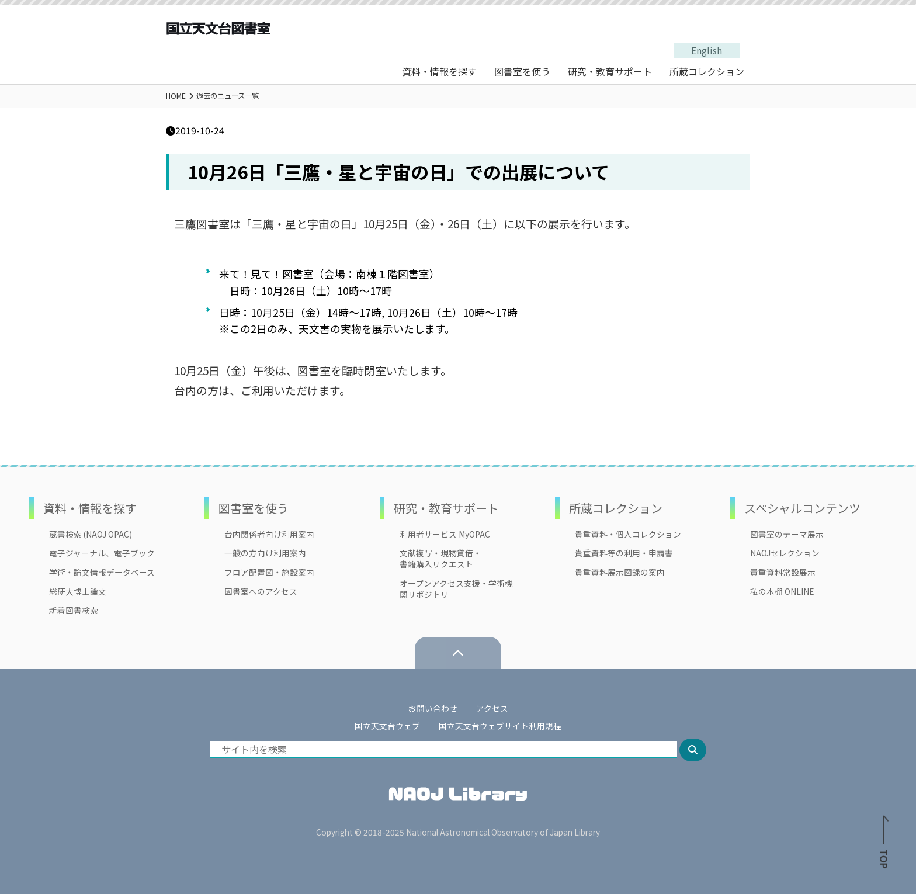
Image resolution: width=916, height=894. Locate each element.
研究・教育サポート (610, 71)
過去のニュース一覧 (227, 96)
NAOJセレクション (785, 553)
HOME (176, 96)
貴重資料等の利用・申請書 (624, 553)
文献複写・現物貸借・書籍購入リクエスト (440, 559)
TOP (884, 845)
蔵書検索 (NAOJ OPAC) (90, 534)
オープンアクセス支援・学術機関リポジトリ (456, 589)
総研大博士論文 (77, 591)
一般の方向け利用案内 (265, 553)
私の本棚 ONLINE (782, 591)
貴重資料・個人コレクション (628, 534)
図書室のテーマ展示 (787, 534)
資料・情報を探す (439, 71)
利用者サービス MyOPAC (445, 534)
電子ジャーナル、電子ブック (102, 553)
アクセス (492, 708)
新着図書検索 (73, 610)
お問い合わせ (432, 708)
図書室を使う (522, 71)
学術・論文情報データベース (102, 572)
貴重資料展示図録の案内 (620, 572)
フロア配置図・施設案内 (269, 572)
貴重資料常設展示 (783, 572)
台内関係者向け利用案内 (269, 534)
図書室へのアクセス (260, 591)
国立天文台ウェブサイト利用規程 (500, 726)
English (706, 50)
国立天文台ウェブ (387, 726)
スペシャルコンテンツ (802, 508)
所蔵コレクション (706, 71)
